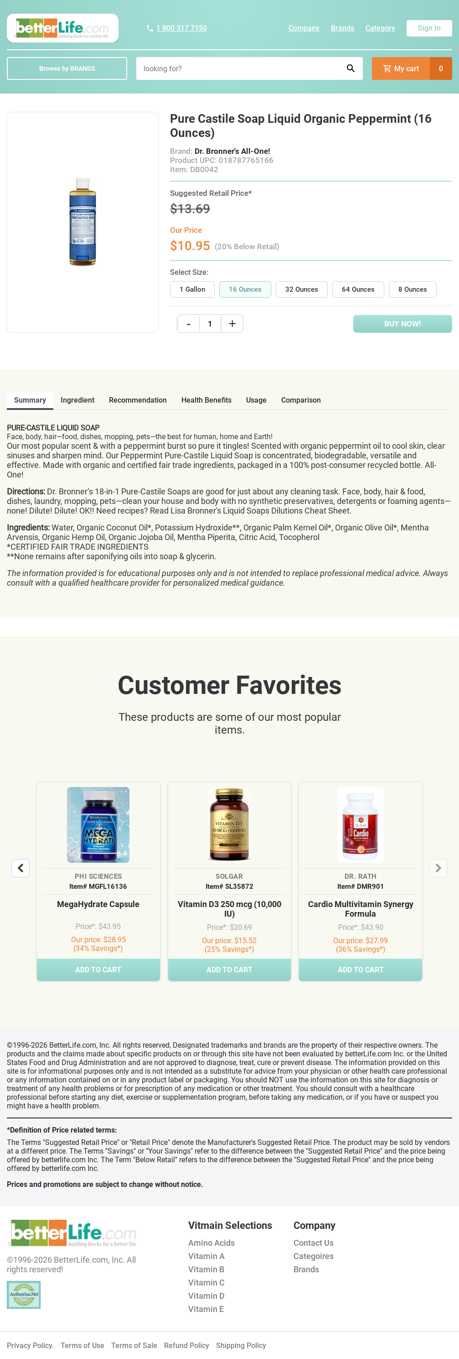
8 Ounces (412, 289)
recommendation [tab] (138, 400)
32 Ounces (301, 289)
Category (380, 28)
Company (304, 28)
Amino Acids (211, 1243)
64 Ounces (358, 289)
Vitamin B (206, 1269)
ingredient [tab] (77, 400)
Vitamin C (206, 1282)
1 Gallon (192, 289)
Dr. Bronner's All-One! (232, 151)
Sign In (429, 28)
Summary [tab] (30, 400)
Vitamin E (206, 1309)
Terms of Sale (134, 1345)
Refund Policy (186, 1345)
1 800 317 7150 (176, 28)
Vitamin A (206, 1256)
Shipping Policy (241, 1345)
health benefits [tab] (206, 400)
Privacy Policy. (30, 1345)
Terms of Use (82, 1345)
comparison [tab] (301, 400)
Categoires (314, 1256)
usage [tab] (256, 400)
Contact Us (314, 1243)
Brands (342, 28)
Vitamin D (206, 1296)
